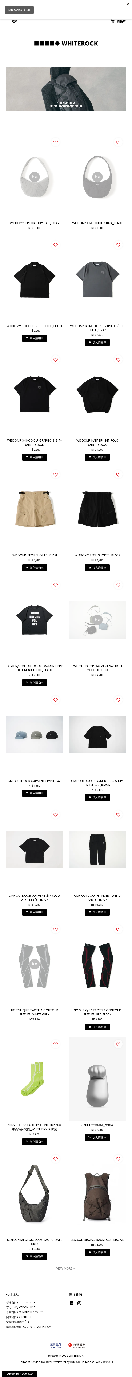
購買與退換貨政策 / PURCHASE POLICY (28, 1327)
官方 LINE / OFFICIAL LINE (20, 1307)
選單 (12, 21)
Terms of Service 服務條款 (35, 1362)
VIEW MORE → (66, 1268)
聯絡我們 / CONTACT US (20, 1302)
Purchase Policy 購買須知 (97, 1362)
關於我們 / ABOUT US (18, 1317)
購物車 (118, 21)
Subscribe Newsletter (20, 1374)
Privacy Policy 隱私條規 (66, 1362)
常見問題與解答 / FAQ (19, 1322)
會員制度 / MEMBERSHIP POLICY (24, 1312)
